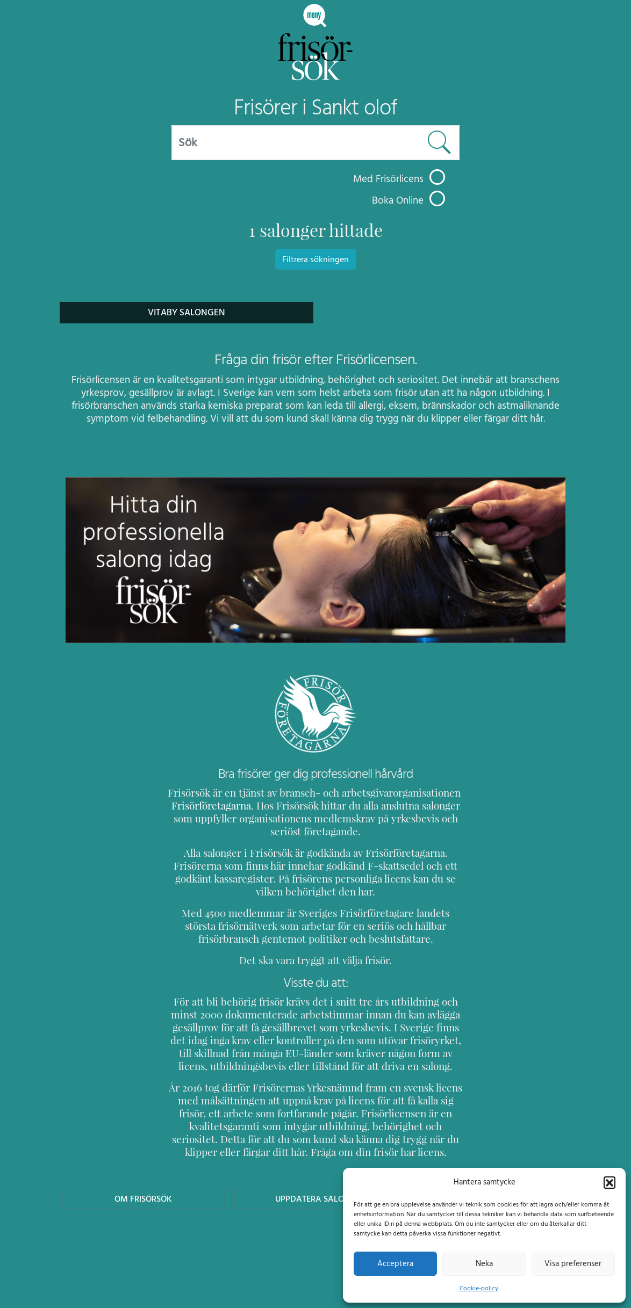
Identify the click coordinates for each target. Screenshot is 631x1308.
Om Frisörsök (143, 1198)
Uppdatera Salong (315, 1198)
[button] (609, 1181)
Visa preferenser (572, 1263)
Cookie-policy (479, 1288)
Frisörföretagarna (209, 805)
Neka (484, 1263)
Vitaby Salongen (186, 312)
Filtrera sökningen (315, 259)
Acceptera (395, 1263)
